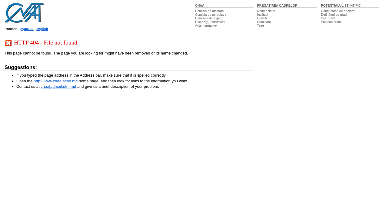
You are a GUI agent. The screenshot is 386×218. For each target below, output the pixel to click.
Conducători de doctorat (338, 11)
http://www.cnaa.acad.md (56, 81)
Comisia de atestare (209, 11)
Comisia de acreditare (211, 14)
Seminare (264, 22)
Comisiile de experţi (209, 18)
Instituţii (262, 14)
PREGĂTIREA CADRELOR (277, 5)
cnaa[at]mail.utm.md (58, 86)
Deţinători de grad (334, 14)
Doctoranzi (328, 18)
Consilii (262, 18)
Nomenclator (266, 11)
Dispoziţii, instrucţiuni (210, 22)
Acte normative (206, 25)
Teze (260, 25)
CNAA (200, 5)
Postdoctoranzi (331, 22)
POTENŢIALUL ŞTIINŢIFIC (341, 5)
